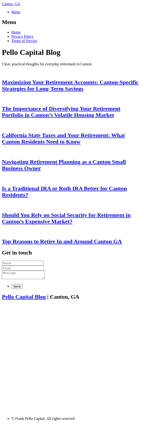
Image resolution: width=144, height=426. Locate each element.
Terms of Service (24, 41)
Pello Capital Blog (24, 298)
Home (16, 32)
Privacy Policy (22, 36)
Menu (15, 12)
